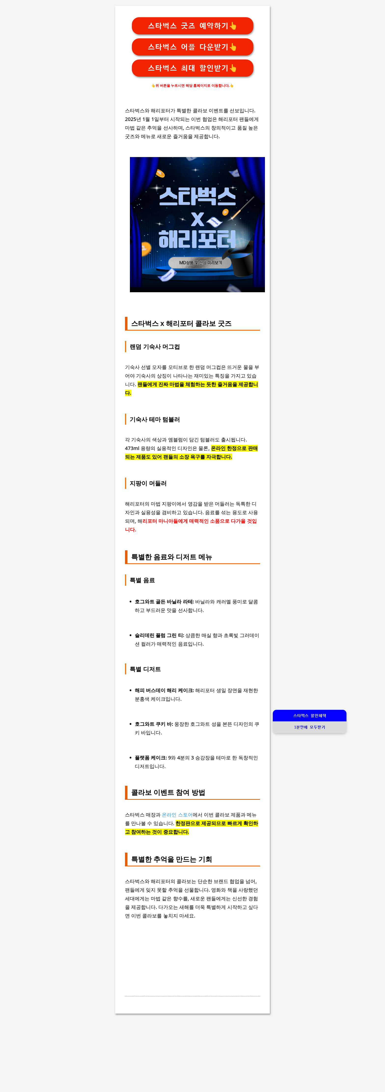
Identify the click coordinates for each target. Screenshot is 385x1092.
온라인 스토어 (177, 814)
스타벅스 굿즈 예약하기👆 (193, 26)
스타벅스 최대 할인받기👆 (193, 68)
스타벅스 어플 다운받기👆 (193, 47)
